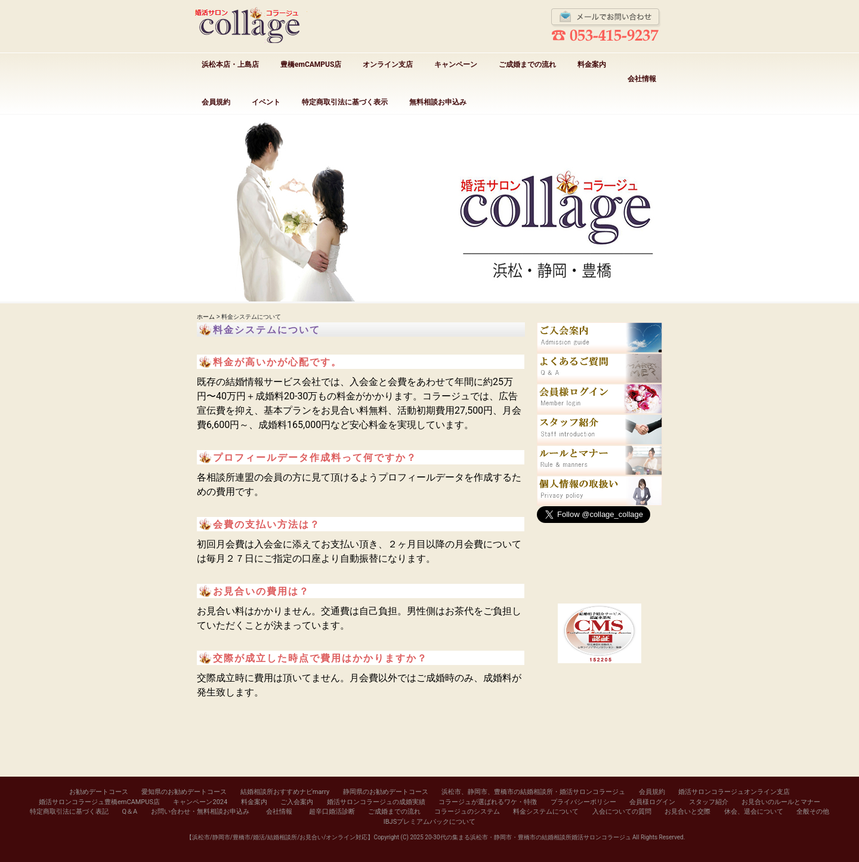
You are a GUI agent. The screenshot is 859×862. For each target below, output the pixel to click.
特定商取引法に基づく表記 (69, 811)
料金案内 (591, 64)
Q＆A (129, 811)
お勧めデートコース (98, 792)
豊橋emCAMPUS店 (310, 64)
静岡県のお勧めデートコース (385, 792)
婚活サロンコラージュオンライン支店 (734, 792)
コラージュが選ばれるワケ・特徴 (487, 802)
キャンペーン (455, 64)
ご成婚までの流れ (527, 64)
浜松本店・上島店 (230, 64)
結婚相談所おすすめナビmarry (284, 792)
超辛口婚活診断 (332, 811)
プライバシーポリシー (583, 802)
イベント (266, 102)
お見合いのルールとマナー (780, 802)
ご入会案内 (296, 802)
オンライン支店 (388, 64)
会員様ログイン (652, 802)
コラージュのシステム (467, 811)
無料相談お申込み (437, 102)
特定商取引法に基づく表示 (345, 102)
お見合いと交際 (687, 811)
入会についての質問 (621, 811)
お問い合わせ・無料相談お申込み (200, 811)
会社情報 (642, 79)
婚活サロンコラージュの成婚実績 (376, 802)
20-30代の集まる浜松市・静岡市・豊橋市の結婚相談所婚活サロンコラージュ (528, 837)
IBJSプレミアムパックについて (429, 822)
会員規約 (216, 102)
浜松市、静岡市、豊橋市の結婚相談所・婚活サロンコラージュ (533, 792)
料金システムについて (546, 811)
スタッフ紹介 (708, 802)
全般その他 (812, 811)
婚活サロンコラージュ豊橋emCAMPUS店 (99, 802)
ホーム (206, 316)
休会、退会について (753, 811)
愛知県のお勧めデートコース (184, 792)
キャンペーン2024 (200, 802)
